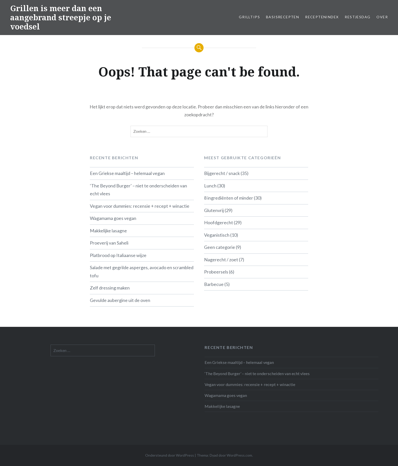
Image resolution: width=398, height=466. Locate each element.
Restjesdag (357, 17)
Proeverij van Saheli (109, 243)
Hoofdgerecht (218, 222)
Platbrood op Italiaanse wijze (118, 255)
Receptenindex (322, 17)
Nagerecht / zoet (221, 259)
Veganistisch (216, 235)
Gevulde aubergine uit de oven (120, 300)
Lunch (210, 185)
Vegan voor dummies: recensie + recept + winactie (139, 206)
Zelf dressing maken (110, 288)
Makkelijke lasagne (108, 230)
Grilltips (249, 17)
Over (382, 17)
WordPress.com (239, 455)
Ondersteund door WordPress (169, 455)
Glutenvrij (214, 210)
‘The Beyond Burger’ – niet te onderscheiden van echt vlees (138, 190)
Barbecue (214, 284)
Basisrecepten (282, 17)
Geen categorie (219, 247)
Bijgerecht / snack (222, 173)
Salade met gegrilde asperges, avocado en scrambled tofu (141, 271)
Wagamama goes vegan (113, 218)
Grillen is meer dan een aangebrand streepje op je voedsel (60, 17)
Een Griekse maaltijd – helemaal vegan (127, 173)
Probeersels (216, 272)
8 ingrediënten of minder (228, 198)
